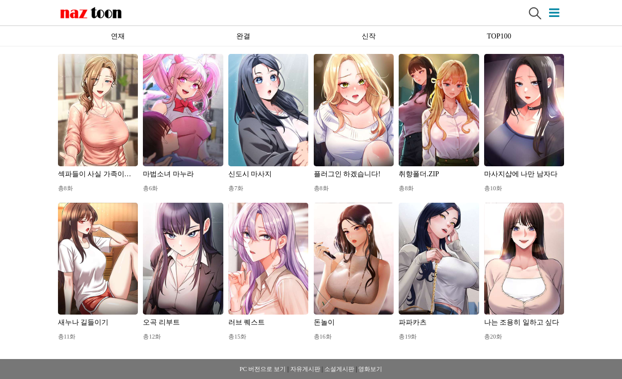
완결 (243, 36)
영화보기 (370, 369)
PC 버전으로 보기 (263, 369)
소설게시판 (339, 369)
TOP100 (499, 36)
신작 (369, 36)
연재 (118, 36)
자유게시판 (305, 369)
